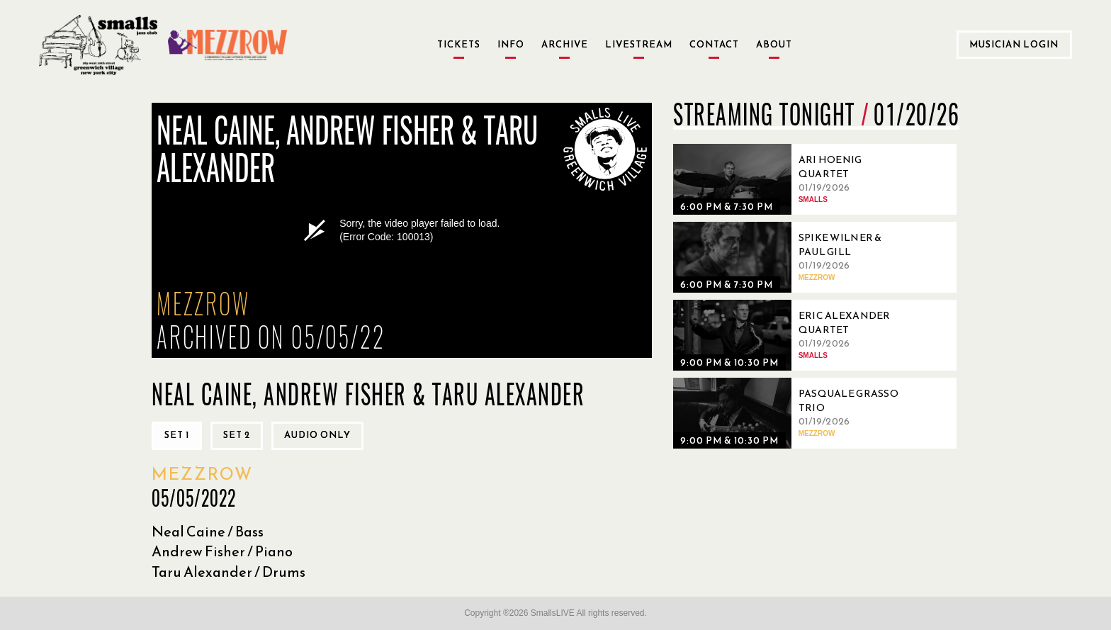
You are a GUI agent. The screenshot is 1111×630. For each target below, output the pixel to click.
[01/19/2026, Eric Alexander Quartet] (793, 335)
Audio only (317, 434)
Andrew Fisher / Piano (222, 551)
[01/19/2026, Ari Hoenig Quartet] (793, 179)
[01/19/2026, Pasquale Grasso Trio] (793, 413)
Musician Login (1014, 44)
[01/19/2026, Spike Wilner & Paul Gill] (793, 257)
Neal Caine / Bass (208, 531)
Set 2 (236, 434)
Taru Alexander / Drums (228, 572)
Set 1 (176, 434)
